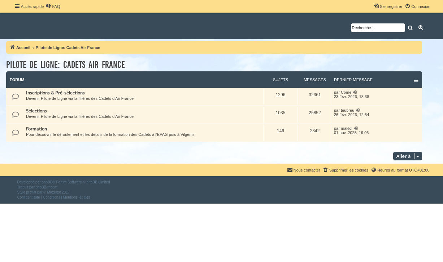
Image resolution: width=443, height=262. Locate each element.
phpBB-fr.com (46, 187)
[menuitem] (52, 6)
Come (346, 92)
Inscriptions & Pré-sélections (55, 93)
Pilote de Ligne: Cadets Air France (65, 64)
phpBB (47, 182)
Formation (36, 129)
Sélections (36, 111)
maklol (346, 128)
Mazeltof (54, 192)
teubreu (347, 110)
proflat (31, 192)
